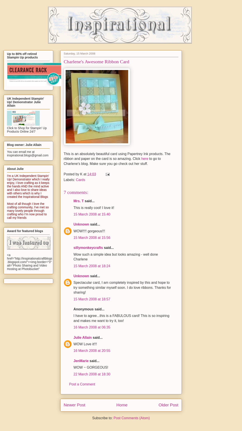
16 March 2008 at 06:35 (91, 327)
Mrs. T (78, 201)
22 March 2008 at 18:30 (91, 374)
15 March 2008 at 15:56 (91, 237)
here (144, 159)
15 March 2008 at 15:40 (91, 214)
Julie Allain (82, 337)
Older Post (168, 405)
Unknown (81, 224)
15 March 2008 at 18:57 (91, 299)
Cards (80, 180)
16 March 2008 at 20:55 (91, 350)
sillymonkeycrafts (88, 248)
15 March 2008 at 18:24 (91, 266)
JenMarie (81, 361)
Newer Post (74, 405)
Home (122, 405)
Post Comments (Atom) (132, 418)
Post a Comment (82, 384)
